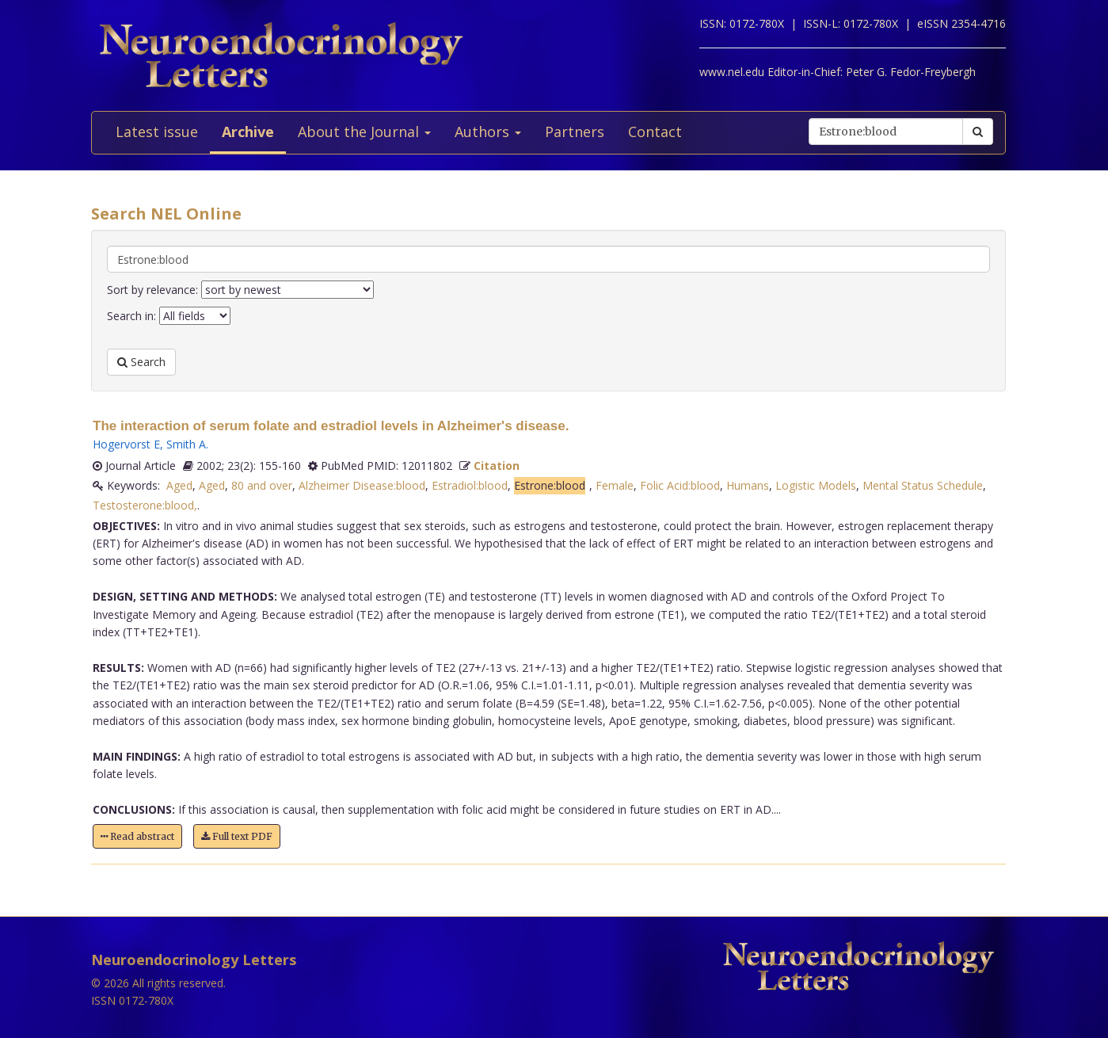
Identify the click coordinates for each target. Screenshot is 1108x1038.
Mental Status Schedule (922, 485)
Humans (747, 485)
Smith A (186, 444)
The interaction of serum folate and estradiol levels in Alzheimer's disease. (331, 425)
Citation (497, 465)
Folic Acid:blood (680, 485)
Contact (655, 131)
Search (141, 361)
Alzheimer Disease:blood (362, 485)
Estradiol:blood (470, 485)
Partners (574, 131)
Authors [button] (488, 131)
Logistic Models (815, 485)
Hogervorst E (126, 444)
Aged (179, 485)
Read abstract (137, 836)
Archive (248, 131)
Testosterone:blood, (145, 505)
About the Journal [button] (364, 131)
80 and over (261, 485)
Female (615, 485)
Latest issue (157, 131)
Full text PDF (236, 836)
